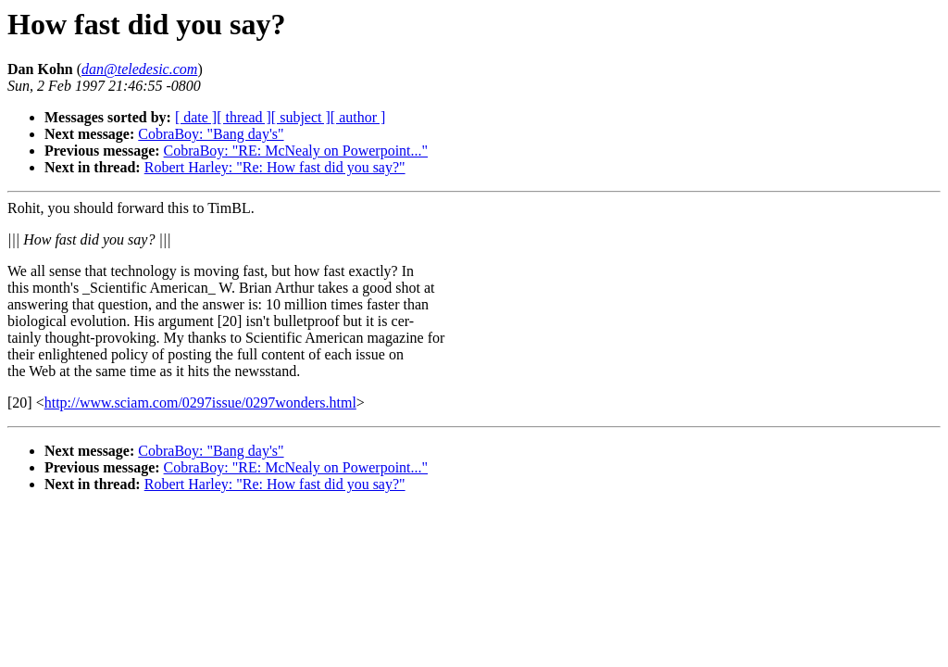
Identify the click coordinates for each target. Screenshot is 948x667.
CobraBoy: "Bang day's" (210, 134)
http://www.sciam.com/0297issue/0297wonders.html (200, 402)
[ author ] (358, 117)
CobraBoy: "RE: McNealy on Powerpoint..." (296, 150)
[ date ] (196, 117)
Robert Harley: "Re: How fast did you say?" (274, 167)
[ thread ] (244, 117)
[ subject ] (301, 117)
